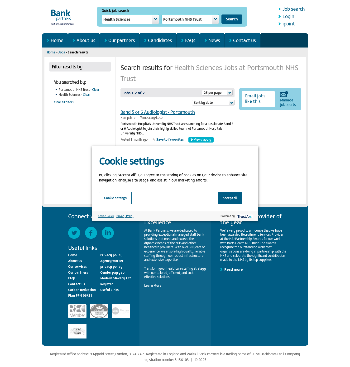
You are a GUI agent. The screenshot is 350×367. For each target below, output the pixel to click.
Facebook (91, 233)
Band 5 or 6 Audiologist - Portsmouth (157, 111)
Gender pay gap (112, 272)
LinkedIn (108, 233)
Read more (233, 269)
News (214, 40)
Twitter (74, 233)
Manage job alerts (288, 102)
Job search (294, 8)
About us (86, 40)
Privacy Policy (125, 216)
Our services (77, 266)
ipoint (289, 23)
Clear (95, 89)
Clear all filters (64, 102)
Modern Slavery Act (115, 278)
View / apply (202, 139)
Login (288, 16)
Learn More (152, 285)
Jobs (61, 52)
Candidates (160, 40)
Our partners (121, 40)
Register (106, 284)
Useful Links (109, 289)
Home (57, 40)
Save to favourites (170, 139)
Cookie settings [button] (115, 198)
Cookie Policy (106, 216)
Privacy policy (111, 255)
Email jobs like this (255, 98)
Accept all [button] (230, 198)
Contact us (244, 40)
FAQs (190, 40)
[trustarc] (244, 216)
